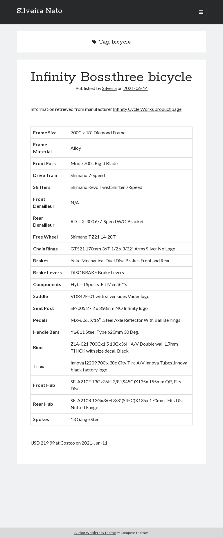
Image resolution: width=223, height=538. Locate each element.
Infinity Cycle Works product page (147, 109)
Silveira (109, 88)
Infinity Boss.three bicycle (111, 77)
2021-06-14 (135, 88)
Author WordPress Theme (95, 532)
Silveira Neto (39, 11)
